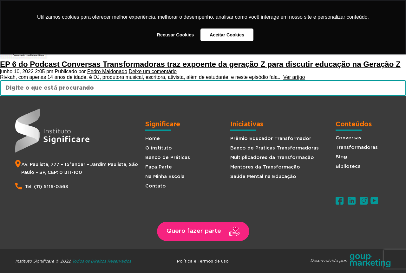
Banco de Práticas (167, 157)
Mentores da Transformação (265, 167)
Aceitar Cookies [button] (227, 34)
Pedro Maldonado (107, 71)
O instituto (158, 148)
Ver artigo (294, 77)
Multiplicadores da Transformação (272, 157)
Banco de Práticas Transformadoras (274, 148)
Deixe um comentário (153, 71)
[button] (203, 231)
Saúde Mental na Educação (263, 176)
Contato (155, 186)
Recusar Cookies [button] (175, 34)
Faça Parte (158, 167)
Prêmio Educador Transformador (270, 138)
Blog (341, 157)
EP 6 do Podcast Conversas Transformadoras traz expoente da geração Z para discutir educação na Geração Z (200, 64)
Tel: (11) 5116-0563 (46, 186)
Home (152, 138)
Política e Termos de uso (203, 261)
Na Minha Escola (165, 176)
